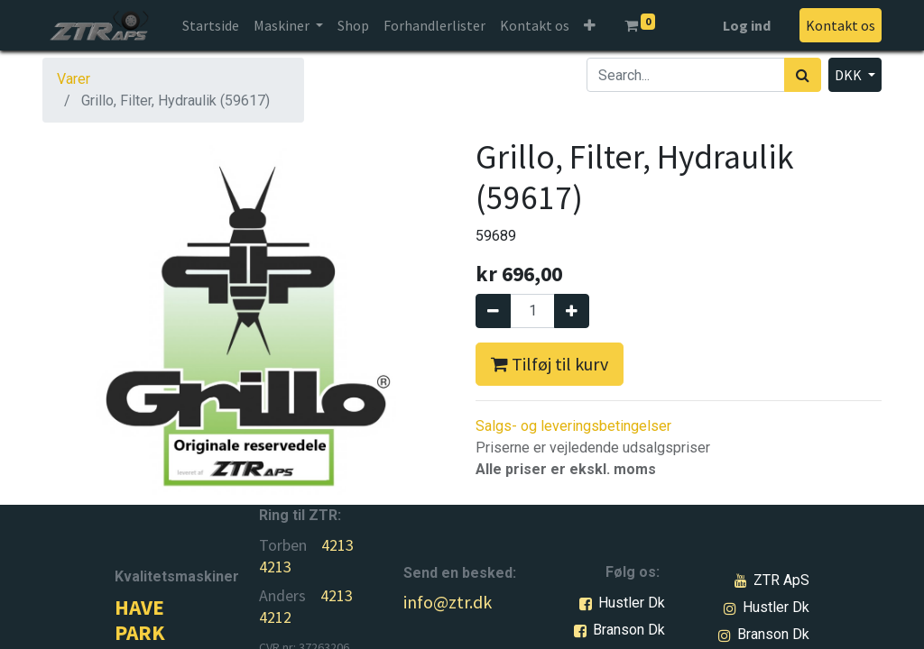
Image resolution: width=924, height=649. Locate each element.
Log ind (747, 25)
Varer (73, 78)
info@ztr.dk (447, 601)
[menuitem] (210, 25)
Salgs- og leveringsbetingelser (573, 425)
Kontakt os (840, 25)
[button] (590, 25)
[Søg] (802, 75)
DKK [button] (849, 75)
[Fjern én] (493, 311)
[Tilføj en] (571, 311)
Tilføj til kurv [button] (549, 363)
